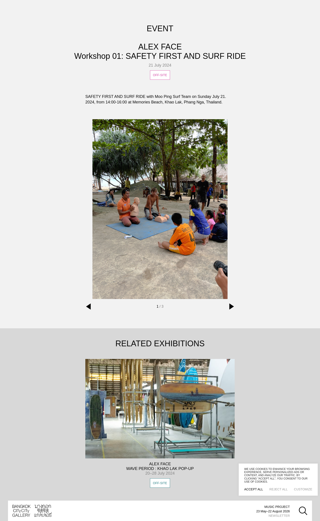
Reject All (278, 489)
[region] (278, 480)
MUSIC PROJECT (277, 507)
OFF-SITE (160, 483)
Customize (303, 489)
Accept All (253, 489)
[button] (88, 306)
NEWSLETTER (279, 515)
